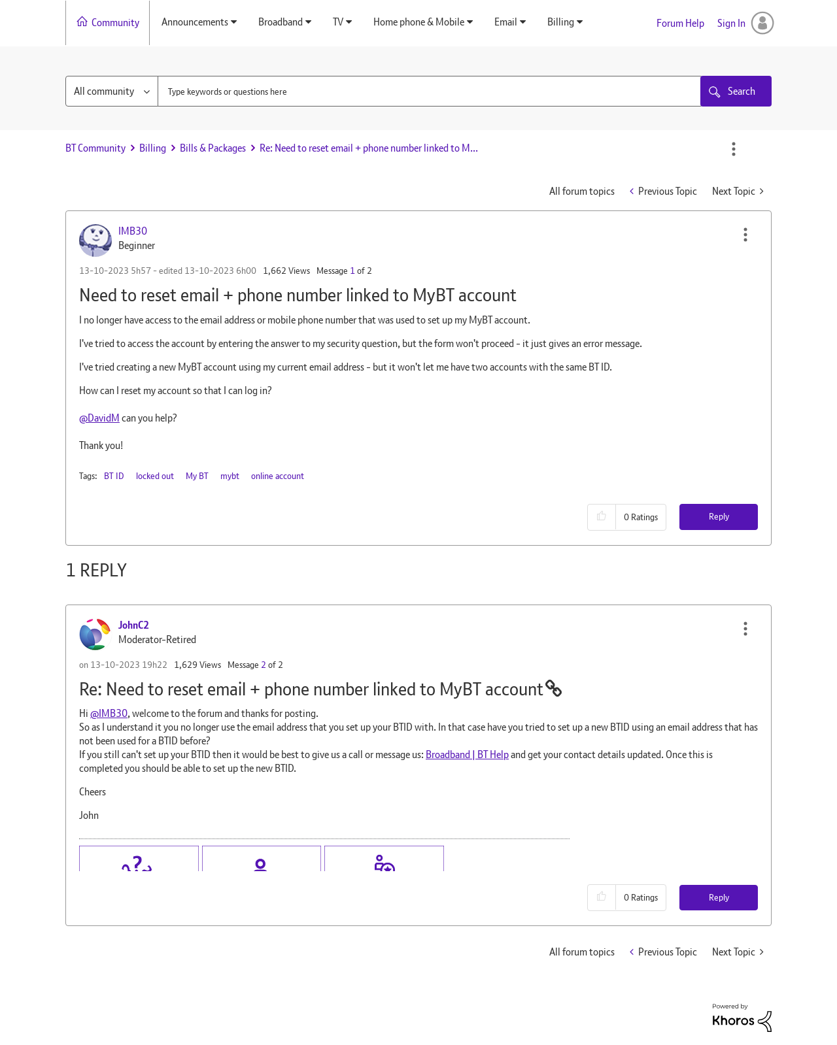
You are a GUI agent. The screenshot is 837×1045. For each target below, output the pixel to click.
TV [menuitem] (338, 22)
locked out (155, 476)
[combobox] (430, 91)
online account (277, 476)
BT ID (114, 476)
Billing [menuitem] (560, 22)
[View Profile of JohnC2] (133, 625)
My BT (197, 476)
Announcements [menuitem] (195, 22)
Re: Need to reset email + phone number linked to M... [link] (369, 148)
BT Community (95, 148)
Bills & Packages (213, 148)
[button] (745, 234)
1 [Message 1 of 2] (352, 270)
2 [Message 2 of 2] (263, 665)
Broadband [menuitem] (280, 22)
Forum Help (680, 23)
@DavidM (99, 418)
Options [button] (733, 149)
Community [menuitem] (115, 22)
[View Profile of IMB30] (132, 231)
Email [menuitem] (505, 22)
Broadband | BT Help (467, 754)
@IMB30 (109, 713)
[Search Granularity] (112, 91)
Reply (719, 516)
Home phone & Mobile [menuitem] (418, 22)
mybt (229, 476)
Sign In (731, 23)
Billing (152, 148)
